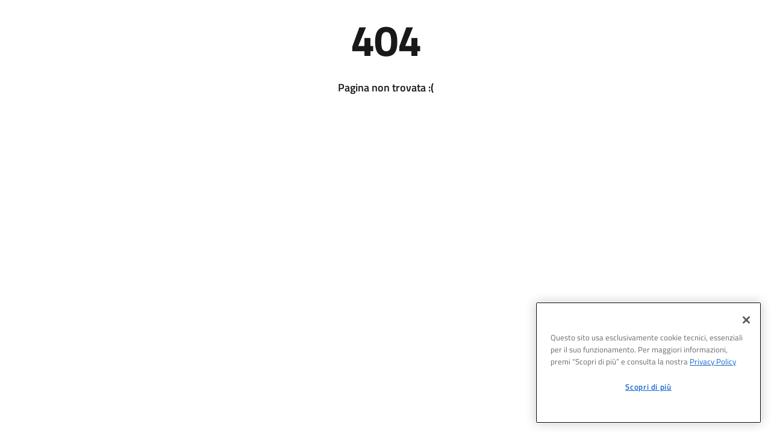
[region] (648, 362)
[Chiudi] (746, 320)
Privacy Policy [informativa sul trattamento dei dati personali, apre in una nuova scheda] (713, 361)
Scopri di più (648, 387)
